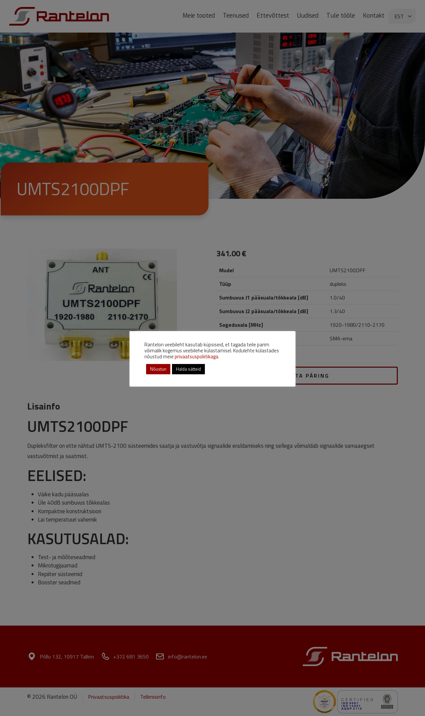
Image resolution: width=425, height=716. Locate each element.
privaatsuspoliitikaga (196, 356)
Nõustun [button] (158, 369)
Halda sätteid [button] (188, 369)
